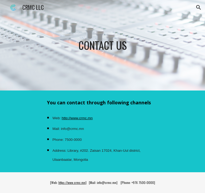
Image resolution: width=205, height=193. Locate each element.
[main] (102, 45)
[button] (198, 7)
